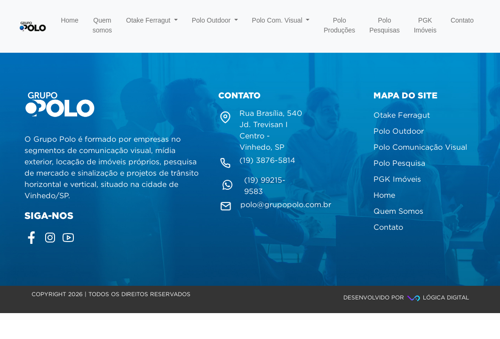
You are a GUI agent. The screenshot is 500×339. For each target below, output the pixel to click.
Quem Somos (398, 211)
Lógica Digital (437, 297)
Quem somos (102, 25)
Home (69, 20)
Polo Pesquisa (399, 163)
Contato (462, 20)
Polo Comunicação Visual (420, 147)
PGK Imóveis (425, 25)
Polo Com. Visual (281, 20)
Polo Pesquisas (384, 25)
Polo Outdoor (215, 20)
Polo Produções (339, 25)
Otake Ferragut (152, 20)
